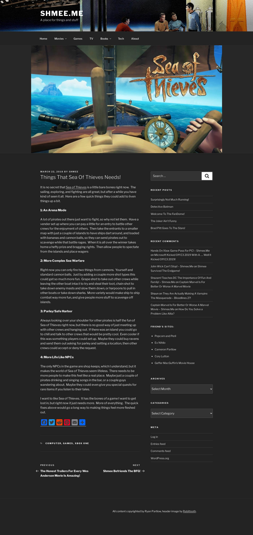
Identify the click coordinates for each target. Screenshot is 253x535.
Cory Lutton (162, 356)
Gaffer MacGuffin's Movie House (175, 363)
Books (106, 38)
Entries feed (158, 443)
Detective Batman (162, 206)
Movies (60, 38)
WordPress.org (160, 458)
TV (91, 38)
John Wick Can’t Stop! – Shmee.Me (172, 266)
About (135, 38)
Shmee (74, 171)
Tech (121, 38)
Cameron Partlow (165, 349)
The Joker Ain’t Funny (164, 221)
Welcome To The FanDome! (167, 213)
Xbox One (82, 443)
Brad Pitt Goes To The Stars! (168, 228)
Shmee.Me (62, 13)
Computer (53, 443)
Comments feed (161, 451)
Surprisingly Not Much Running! (170, 199)
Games (78, 38)
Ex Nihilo (160, 342)
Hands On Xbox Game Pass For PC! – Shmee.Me (180, 250)
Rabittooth (189, 511)
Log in (154, 436)
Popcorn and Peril (165, 336)
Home (43, 38)
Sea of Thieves (76, 187)
